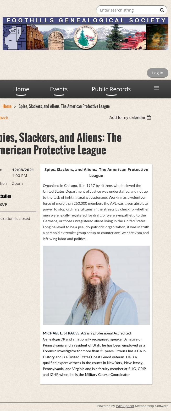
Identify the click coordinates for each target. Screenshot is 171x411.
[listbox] (131, 117)
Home (7, 106)
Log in (157, 72)
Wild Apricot (125, 406)
